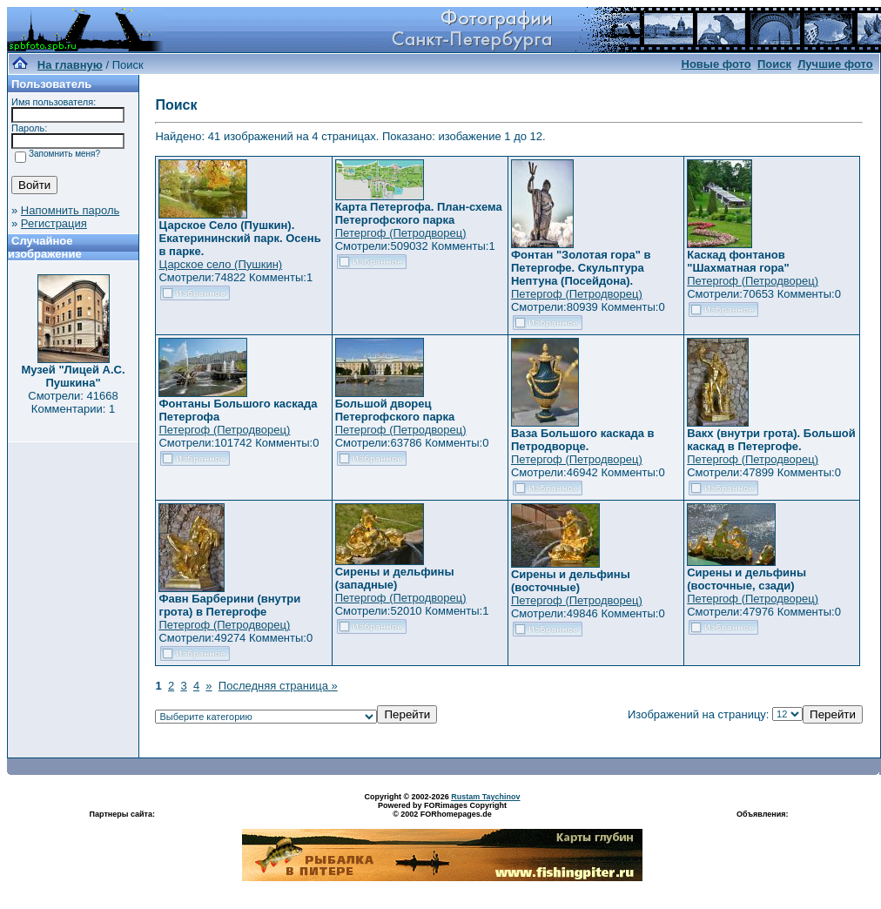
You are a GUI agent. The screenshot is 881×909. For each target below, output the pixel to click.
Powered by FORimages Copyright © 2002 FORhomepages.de (442, 809)
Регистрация (54, 223)
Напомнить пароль (70, 210)
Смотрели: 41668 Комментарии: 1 (73, 402)
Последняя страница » (278, 685)
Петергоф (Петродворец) (401, 232)
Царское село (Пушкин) (220, 264)
